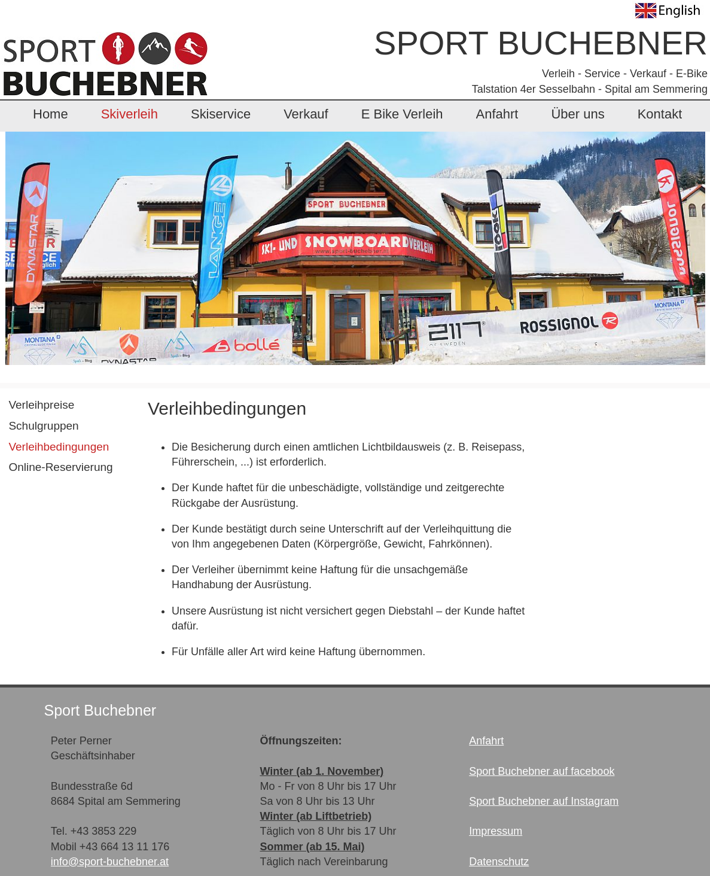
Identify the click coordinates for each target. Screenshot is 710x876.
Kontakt (660, 114)
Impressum (495, 831)
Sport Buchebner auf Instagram (543, 801)
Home (50, 114)
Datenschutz (499, 862)
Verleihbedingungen (58, 446)
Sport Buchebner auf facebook (541, 771)
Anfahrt (497, 114)
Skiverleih (129, 114)
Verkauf (306, 114)
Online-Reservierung (60, 467)
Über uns (577, 114)
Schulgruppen (43, 425)
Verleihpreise (41, 405)
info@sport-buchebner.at (110, 862)
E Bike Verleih (402, 114)
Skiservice (221, 114)
